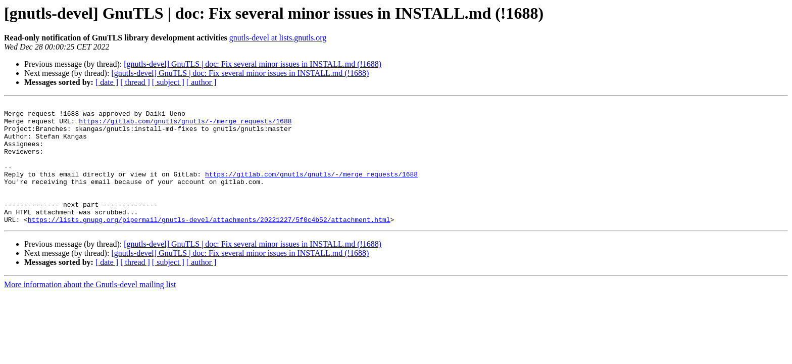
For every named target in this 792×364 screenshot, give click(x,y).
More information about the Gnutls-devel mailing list (90, 308)
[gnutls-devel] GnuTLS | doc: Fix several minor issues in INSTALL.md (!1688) (252, 64)
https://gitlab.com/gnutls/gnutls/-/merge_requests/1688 (185, 125)
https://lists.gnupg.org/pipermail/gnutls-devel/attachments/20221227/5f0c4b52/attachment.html (209, 243)
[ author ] (201, 82)
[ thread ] (135, 82)
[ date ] (106, 82)
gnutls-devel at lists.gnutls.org (278, 37)
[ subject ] (168, 82)
